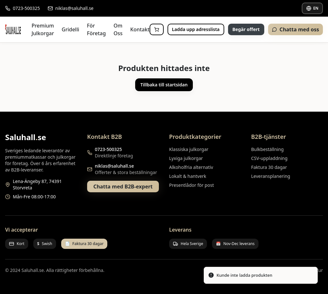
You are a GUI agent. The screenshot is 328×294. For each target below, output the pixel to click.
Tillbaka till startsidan (163, 85)
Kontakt (140, 29)
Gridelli (70, 29)
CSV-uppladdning (269, 158)
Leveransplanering (270, 176)
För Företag (96, 29)
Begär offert (246, 29)
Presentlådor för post (191, 185)
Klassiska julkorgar (189, 149)
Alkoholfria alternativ (191, 167)
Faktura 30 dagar (269, 167)
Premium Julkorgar (42, 29)
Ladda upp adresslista (196, 29)
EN (312, 8)
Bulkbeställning (267, 149)
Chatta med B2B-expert (122, 186)
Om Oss (117, 29)
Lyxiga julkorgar (186, 158)
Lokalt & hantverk (187, 176)
